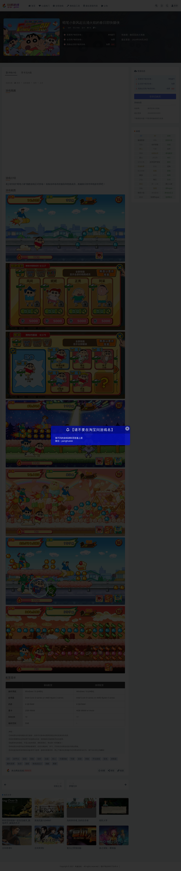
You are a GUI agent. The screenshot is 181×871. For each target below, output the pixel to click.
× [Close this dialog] (127, 428)
